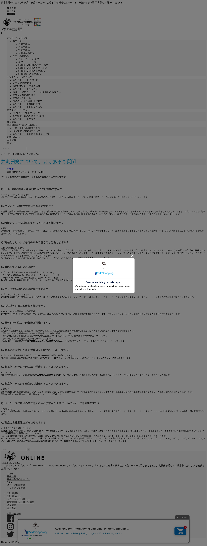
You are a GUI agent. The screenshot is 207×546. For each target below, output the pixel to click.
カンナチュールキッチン (25, 89)
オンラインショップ (17, 38)
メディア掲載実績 (22, 83)
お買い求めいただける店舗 (26, 86)
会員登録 (11, 8)
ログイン (11, 11)
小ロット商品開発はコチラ (26, 128)
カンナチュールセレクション (27, 107)
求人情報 (11, 122)
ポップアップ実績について (26, 131)
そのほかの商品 (26, 53)
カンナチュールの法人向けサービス (31, 134)
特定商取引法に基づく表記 (20, 502)
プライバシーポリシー (18, 499)
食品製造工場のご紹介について (29, 116)
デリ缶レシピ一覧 (22, 98)
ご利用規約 (12, 493)
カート (11, 14)
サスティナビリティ (17, 110)
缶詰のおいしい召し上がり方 (27, 101)
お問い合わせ (14, 137)
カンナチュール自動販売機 (26, 104)
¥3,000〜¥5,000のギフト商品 (32, 68)
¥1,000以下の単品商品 (29, 74)
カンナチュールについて (19, 77)
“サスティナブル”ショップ (26, 113)
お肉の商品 (24, 44)
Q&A (9, 482)
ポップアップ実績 (16, 488)
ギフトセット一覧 (27, 62)
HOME (10, 473)
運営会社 (11, 508)
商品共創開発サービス (18, 479)
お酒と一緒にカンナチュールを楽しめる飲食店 (37, 92)
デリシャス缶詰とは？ (24, 95)
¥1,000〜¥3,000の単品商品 (31, 71)
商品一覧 (17, 41)
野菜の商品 (24, 50)
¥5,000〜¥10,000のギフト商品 (33, 65)
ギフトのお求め (21, 56)
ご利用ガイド (14, 496)
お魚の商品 (24, 47)
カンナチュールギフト (29, 59)
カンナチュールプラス (24, 119)
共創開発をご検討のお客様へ (22, 125)
